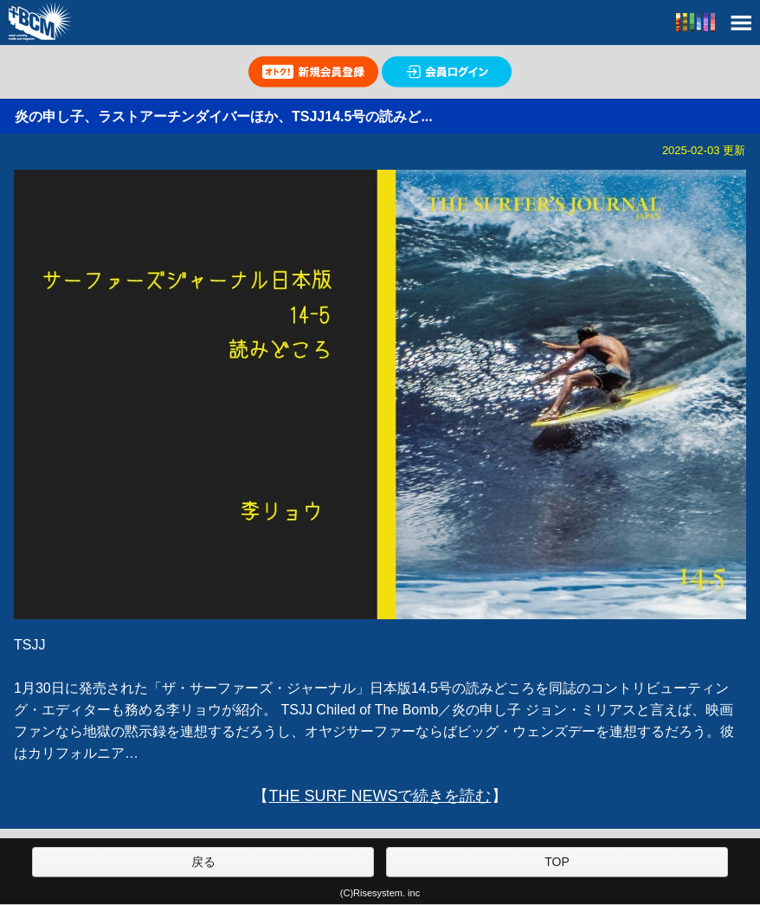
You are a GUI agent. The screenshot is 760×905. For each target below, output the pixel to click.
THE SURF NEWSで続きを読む (379, 796)
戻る (203, 862)
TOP (557, 862)
